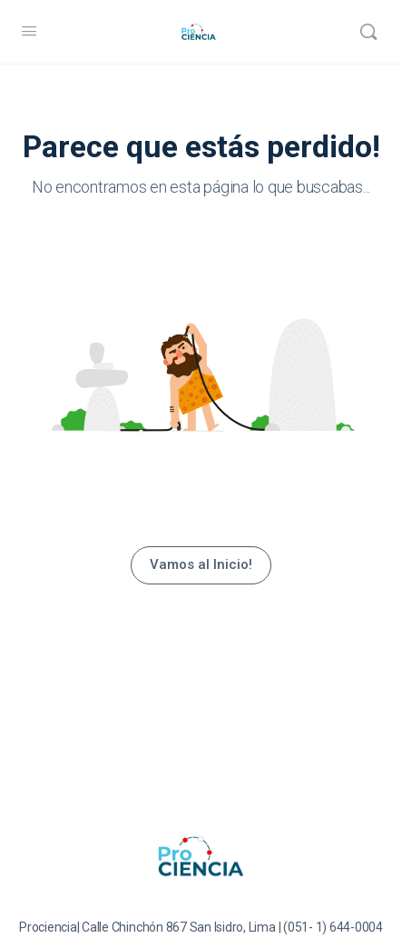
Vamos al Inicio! (201, 564)
